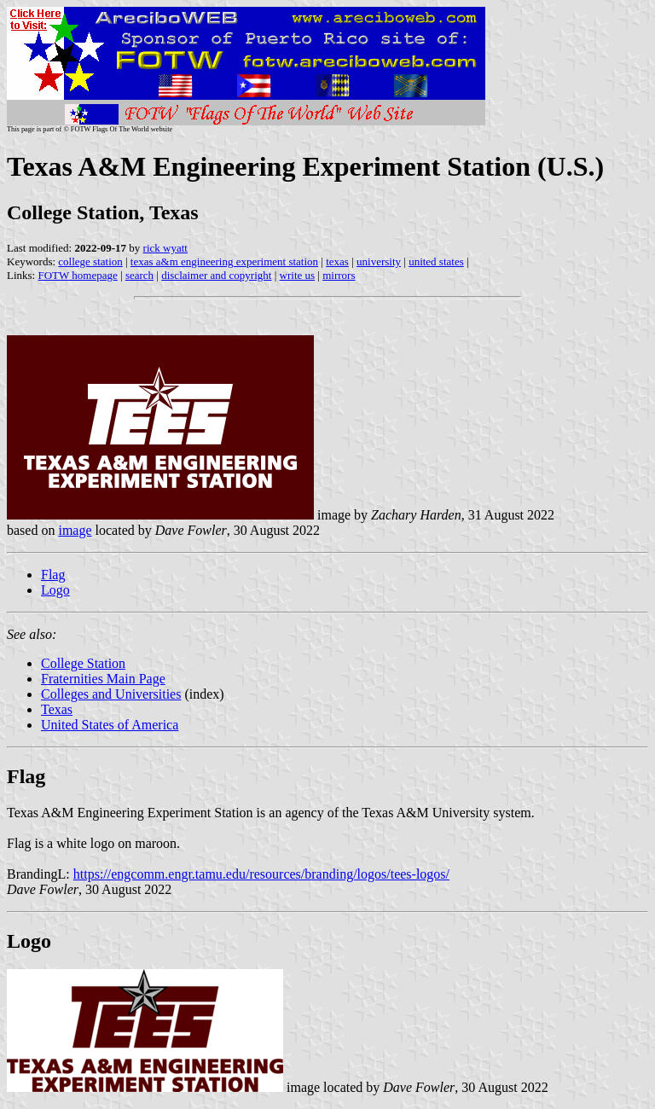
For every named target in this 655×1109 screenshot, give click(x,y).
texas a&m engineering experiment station (224, 261)
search (139, 275)
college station (90, 261)
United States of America (109, 724)
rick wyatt (165, 247)
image (74, 530)
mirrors (338, 275)
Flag (53, 574)
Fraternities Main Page (103, 678)
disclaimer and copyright (216, 275)
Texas (56, 709)
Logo (55, 590)
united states (436, 261)
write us (298, 275)
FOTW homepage (77, 275)
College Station (83, 663)
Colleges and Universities (111, 694)
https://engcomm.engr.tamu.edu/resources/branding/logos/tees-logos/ (261, 874)
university (378, 261)
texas (337, 261)
